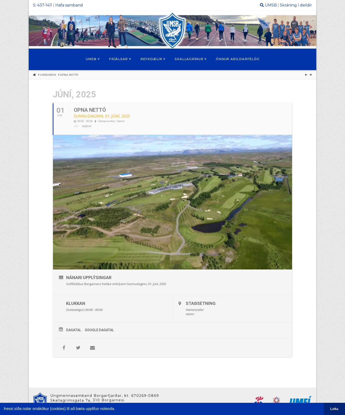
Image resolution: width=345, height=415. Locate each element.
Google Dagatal (99, 330)
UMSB (271, 5)
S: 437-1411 (42, 5)
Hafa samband (69, 5)
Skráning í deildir (296, 5)
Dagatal (73, 330)
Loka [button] (334, 409)
